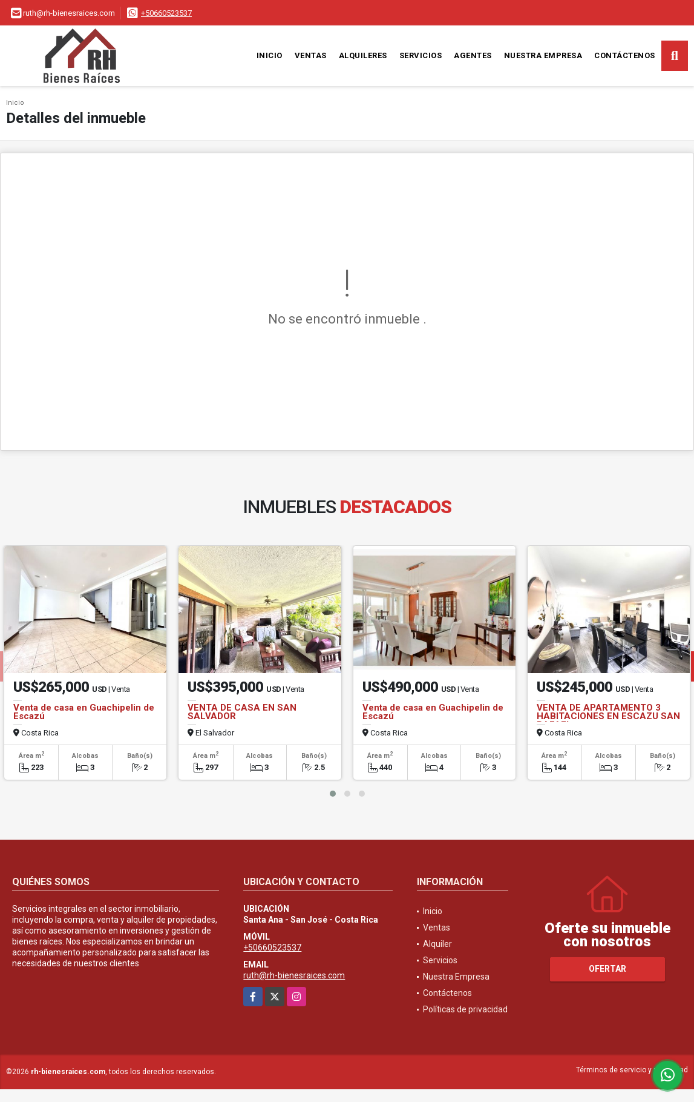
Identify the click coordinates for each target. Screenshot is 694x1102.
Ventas (311, 55)
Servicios (420, 55)
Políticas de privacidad (465, 1009)
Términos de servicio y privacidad (632, 1070)
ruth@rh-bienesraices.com (294, 975)
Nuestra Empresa (543, 55)
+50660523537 (166, 13)
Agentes (473, 55)
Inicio (270, 55)
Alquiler (437, 944)
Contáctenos (624, 55)
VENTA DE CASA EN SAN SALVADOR (242, 712)
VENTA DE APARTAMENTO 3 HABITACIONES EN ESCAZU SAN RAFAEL (608, 716)
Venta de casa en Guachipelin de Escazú (83, 712)
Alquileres (363, 55)
